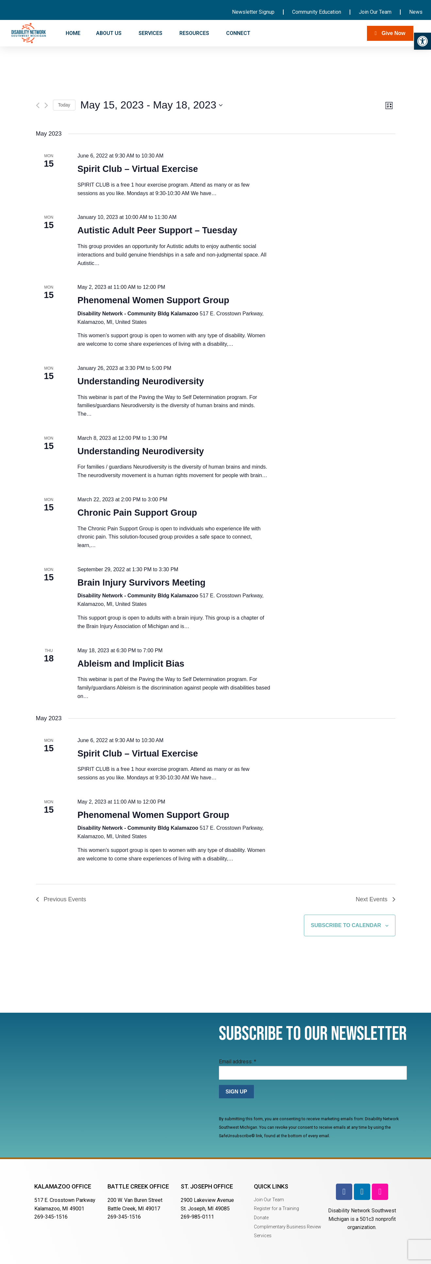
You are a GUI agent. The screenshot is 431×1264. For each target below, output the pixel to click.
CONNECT (239, 33)
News (416, 12)
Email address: (237, 1061)
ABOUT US (109, 33)
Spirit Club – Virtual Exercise (137, 169)
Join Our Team (375, 12)
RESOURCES (194, 33)
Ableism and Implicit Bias (130, 664)
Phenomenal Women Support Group (153, 300)
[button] (422, 41)
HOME (73, 33)
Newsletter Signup (253, 12)
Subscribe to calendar (346, 925)
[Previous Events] (38, 105)
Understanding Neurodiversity (140, 381)
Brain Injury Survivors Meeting (141, 583)
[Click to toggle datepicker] (151, 105)
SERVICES (151, 33)
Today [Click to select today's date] (64, 105)
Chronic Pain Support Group (137, 513)
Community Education (316, 12)
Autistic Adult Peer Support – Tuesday (157, 230)
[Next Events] (46, 105)
